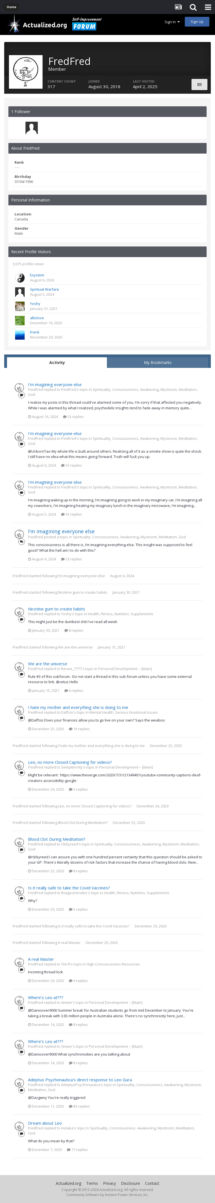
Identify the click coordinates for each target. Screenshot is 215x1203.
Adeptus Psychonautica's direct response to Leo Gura (80, 1079)
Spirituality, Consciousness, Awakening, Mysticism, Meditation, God (129, 536)
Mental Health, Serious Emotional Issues (124, 712)
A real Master (69, 942)
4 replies (78, 980)
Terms (92, 1183)
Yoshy (35, 303)
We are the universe (75, 647)
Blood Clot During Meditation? (83, 822)
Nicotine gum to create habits (82, 592)
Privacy (109, 1183)
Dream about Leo (45, 1123)
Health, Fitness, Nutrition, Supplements (120, 613)
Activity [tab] (57, 362)
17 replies (77, 1149)
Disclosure (130, 1183)
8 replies (73, 630)
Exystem (37, 275)
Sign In (172, 21)
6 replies (73, 690)
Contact (152, 1183)
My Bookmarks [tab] (158, 362)
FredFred (20, 575)
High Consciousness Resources (113, 964)
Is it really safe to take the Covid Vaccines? (69, 887)
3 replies (78, 789)
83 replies (79, 1106)
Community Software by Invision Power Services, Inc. (107, 1194)
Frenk (34, 332)
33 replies (73, 416)
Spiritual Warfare (44, 289)
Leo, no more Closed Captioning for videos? (70, 762)
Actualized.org (68, 1183)
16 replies (79, 728)
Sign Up (197, 21)
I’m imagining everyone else (55, 384)
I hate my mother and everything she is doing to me (78, 707)
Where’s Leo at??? (45, 997)
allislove (37, 317)
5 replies (78, 909)
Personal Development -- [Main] (125, 668)
